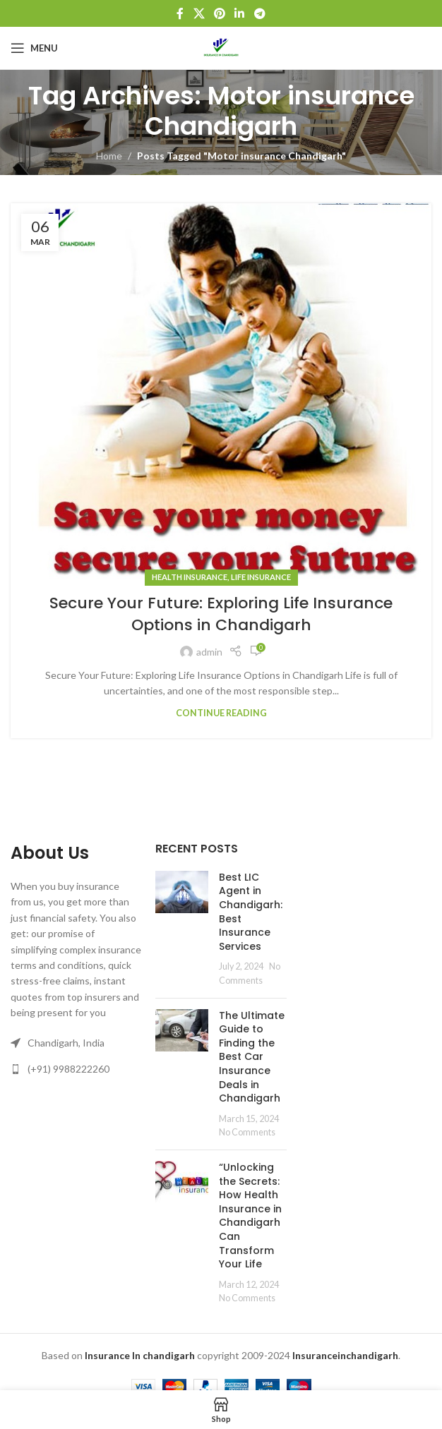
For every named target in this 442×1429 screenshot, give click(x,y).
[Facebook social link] (180, 13)
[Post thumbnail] (181, 929)
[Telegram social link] (259, 13)
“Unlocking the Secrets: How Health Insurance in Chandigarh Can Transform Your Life (250, 1215)
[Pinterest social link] (219, 13)
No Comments (247, 1132)
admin (209, 652)
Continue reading (221, 713)
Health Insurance (189, 576)
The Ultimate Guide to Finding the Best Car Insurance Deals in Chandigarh (252, 1057)
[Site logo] (221, 47)
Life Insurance (261, 576)
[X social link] (199, 13)
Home (109, 156)
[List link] (76, 1069)
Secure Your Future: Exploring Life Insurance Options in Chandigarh (221, 614)
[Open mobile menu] (34, 48)
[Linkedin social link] (239, 13)
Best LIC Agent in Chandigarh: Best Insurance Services (250, 911)
